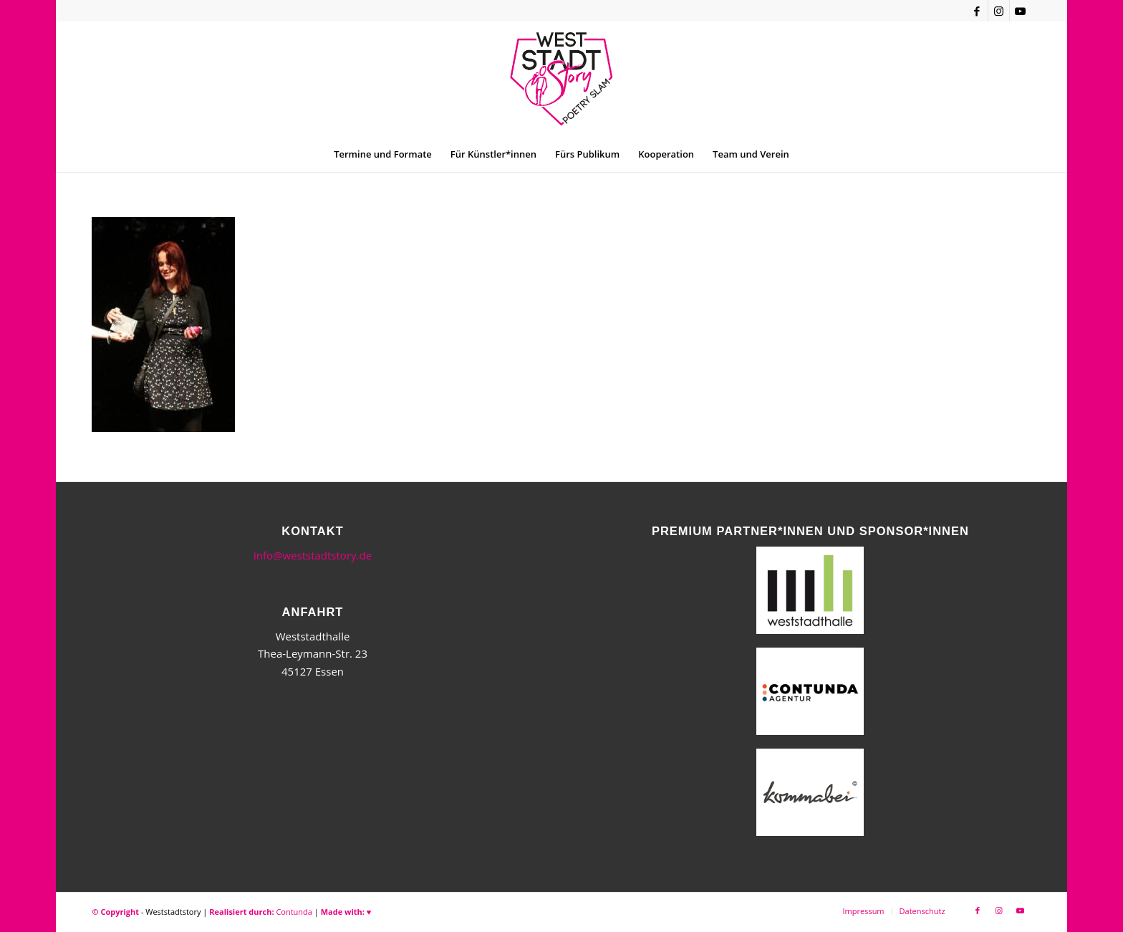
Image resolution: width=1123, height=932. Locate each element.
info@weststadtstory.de (313, 555)
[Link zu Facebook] (977, 10)
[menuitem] (382, 154)
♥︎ (369, 911)
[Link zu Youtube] (1020, 10)
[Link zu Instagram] (998, 10)
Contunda (294, 911)
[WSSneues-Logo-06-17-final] (561, 78)
